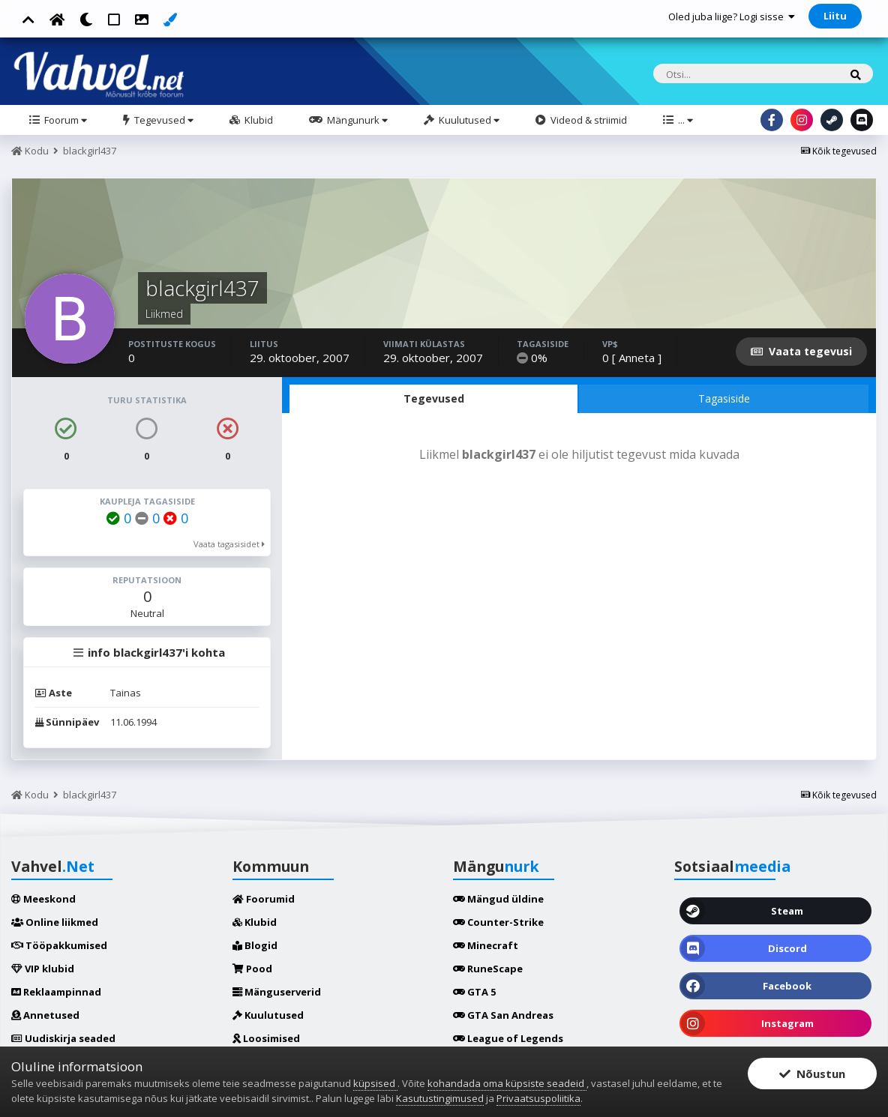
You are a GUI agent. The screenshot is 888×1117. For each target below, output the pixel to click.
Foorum (64, 120)
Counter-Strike (498, 922)
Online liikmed (54, 922)
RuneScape (488, 968)
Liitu (835, 15)
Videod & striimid (587, 120)
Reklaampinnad (56, 992)
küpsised (375, 1083)
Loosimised (266, 1038)
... (684, 120)
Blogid (255, 945)
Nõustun (812, 1073)
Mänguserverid (276, 992)
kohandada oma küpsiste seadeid (507, 1083)
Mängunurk (356, 120)
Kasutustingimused (440, 1098)
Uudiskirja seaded (63, 1038)
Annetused (45, 1015)
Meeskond (43, 899)
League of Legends (508, 1038)
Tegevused (163, 120)
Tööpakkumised (59, 945)
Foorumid (263, 899)
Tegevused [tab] (434, 398)
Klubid (257, 120)
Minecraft (485, 945)
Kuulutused (468, 120)
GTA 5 (474, 992)
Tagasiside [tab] (724, 398)
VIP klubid (42, 968)
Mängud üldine (498, 899)
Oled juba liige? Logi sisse (731, 16)
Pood (252, 968)
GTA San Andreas (503, 1015)
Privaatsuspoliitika (538, 1098)
